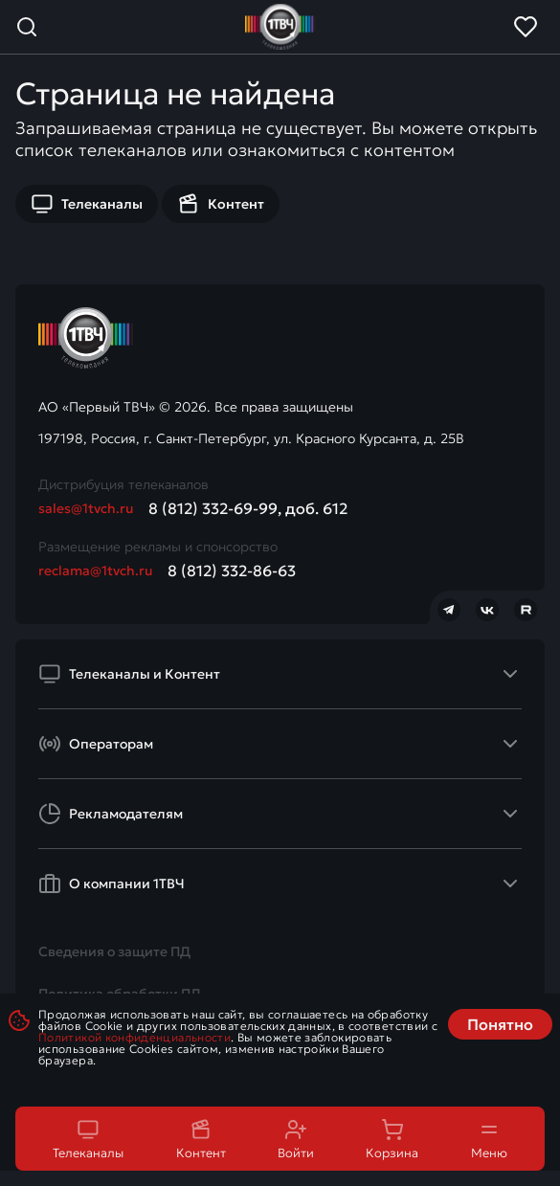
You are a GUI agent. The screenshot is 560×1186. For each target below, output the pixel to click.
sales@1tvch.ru (85, 508)
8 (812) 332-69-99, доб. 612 (247, 508)
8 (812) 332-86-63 (232, 570)
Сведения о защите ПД (114, 951)
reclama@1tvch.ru (95, 570)
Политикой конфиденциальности (134, 1037)
